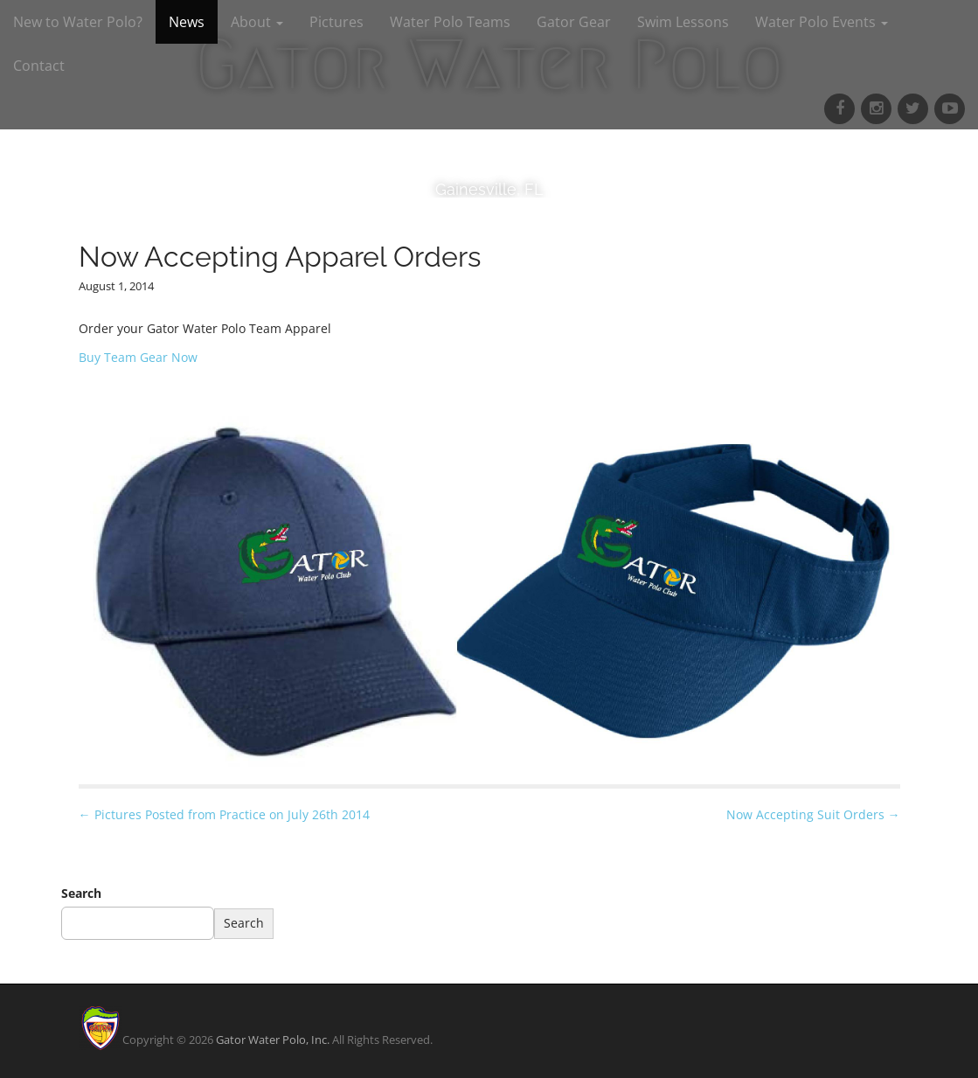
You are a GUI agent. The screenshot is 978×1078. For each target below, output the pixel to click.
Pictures (336, 21)
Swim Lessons (683, 21)
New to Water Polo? (77, 21)
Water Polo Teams (450, 21)
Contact (39, 65)
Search (81, 893)
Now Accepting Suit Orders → (813, 814)
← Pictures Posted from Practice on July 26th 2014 (224, 814)
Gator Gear (574, 21)
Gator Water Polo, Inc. (272, 1039)
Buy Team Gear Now (138, 357)
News (187, 21)
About (257, 21)
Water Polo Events (821, 21)
